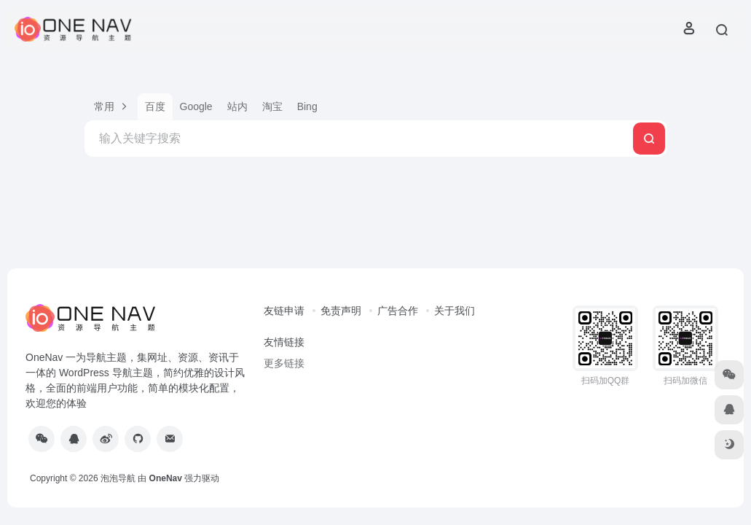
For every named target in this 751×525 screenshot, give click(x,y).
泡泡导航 (118, 478)
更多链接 (284, 363)
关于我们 (454, 310)
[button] (111, 107)
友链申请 (284, 310)
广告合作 (397, 310)
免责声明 (341, 310)
